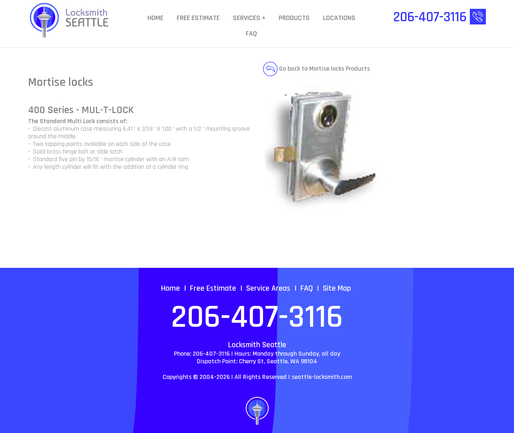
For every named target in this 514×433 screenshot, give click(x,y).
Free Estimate (198, 18)
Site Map (337, 288)
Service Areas (268, 288)
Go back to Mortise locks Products (316, 69)
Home (155, 18)
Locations (339, 18)
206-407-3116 (257, 317)
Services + (249, 18)
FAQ (251, 34)
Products (294, 18)
